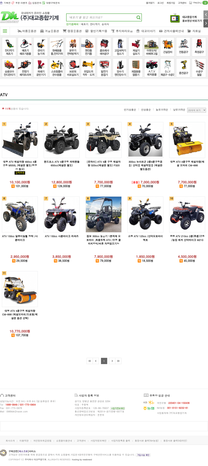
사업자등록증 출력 (120, 440)
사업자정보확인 (98, 440)
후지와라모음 (124, 31)
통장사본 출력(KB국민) (175, 440)
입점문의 (36, 2)
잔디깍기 (95, 24)
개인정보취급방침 (42, 440)
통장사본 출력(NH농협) (147, 440)
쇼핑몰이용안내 (64, 440)
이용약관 (24, 440)
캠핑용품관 (75, 31)
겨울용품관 (52, 31)
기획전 (7, 2)
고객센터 (182, 2)
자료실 (196, 31)
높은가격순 (162, 109)
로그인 (160, 2)
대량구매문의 (53, 2)
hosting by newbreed (82, 459)
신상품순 (146, 109)
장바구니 (200, 2)
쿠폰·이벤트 (21, 2)
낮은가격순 (179, 109)
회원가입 (171, 2)
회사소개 (10, 440)
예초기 (84, 24)
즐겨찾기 (150, 2)
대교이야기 (148, 31)
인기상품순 (130, 109)
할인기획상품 (98, 31)
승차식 (105, 24)
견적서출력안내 (174, 31)
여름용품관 (29, 31)
